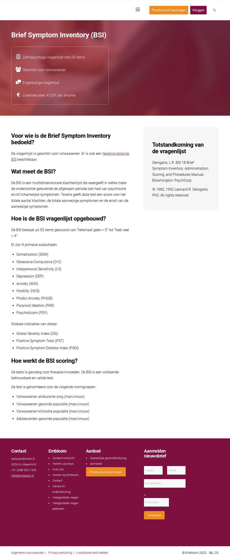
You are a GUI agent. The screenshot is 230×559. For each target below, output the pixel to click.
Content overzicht (64, 458)
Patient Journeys (63, 463)
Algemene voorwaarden (27, 552)
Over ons (58, 469)
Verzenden (154, 515)
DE (217, 552)
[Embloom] (41, 10)
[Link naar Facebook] (13, 484)
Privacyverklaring (60, 552)
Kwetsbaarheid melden (92, 552)
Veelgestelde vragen (65, 497)
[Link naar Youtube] (18, 484)
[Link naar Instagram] (27, 484)
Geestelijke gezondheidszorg (108, 458)
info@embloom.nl (22, 475)
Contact (57, 480)
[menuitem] (139, 10)
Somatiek (96, 463)
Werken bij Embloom (66, 475)
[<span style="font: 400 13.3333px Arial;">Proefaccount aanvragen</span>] (106, 471)
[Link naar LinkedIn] (22, 484)
